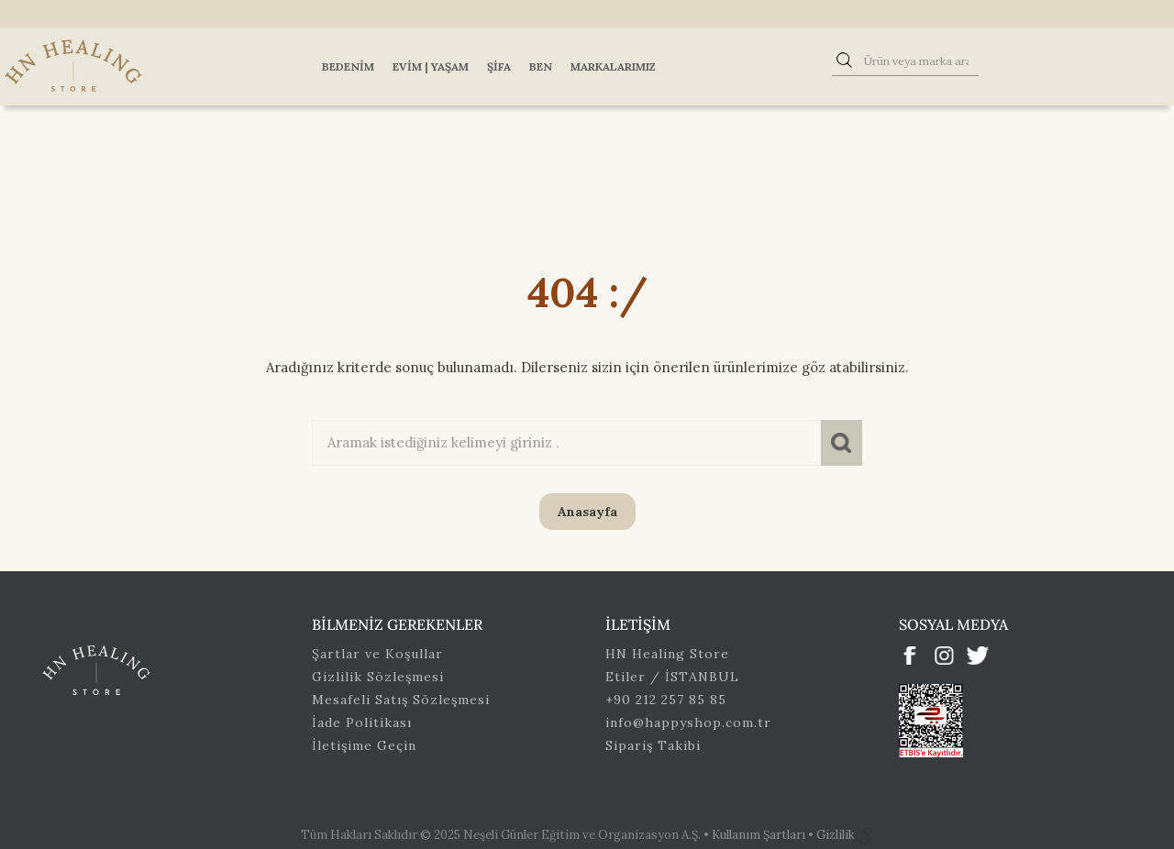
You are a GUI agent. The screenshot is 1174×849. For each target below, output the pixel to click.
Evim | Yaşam (431, 66)
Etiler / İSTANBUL (672, 676)
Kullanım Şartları (760, 835)
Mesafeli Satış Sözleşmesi (401, 699)
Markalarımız (613, 66)
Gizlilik (837, 835)
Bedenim (348, 66)
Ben (540, 66)
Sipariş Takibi (653, 745)
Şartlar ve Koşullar (377, 653)
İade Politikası (362, 722)
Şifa (499, 66)
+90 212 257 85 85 (665, 699)
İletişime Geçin (364, 745)
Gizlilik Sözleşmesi (378, 676)
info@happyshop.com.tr (688, 722)
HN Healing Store (667, 653)
